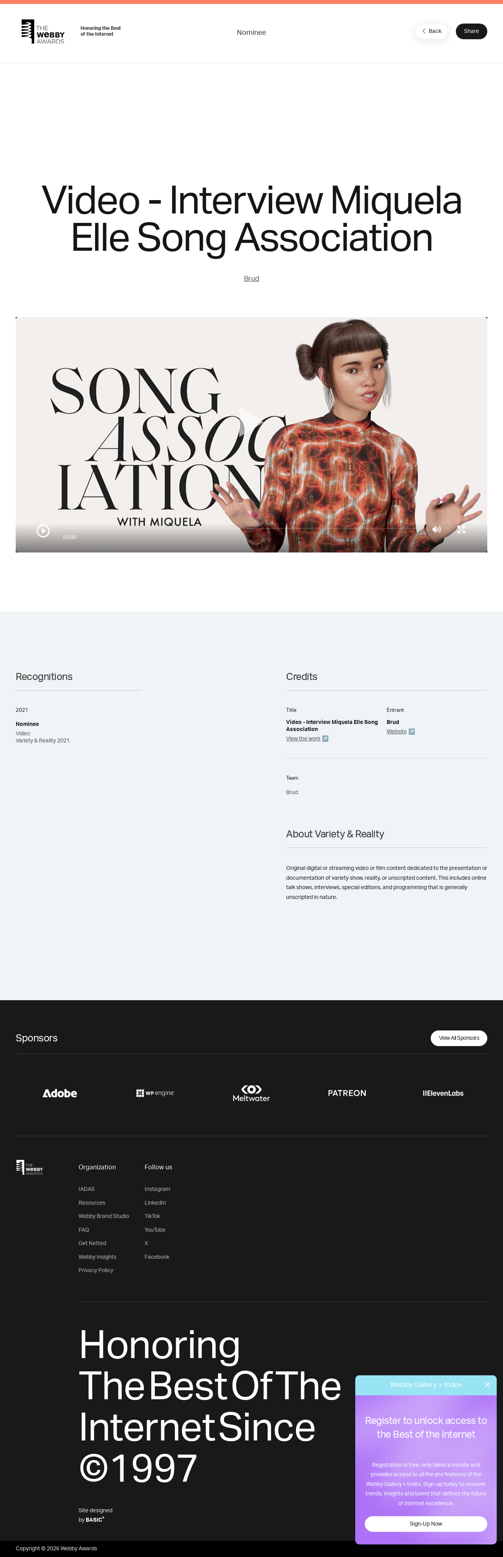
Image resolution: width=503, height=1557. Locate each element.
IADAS (87, 1189)
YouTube (155, 1230)
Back (430, 31)
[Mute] (436, 529)
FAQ (84, 1230)
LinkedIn (155, 1203)
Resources (92, 1203)
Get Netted (92, 1243)
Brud (251, 279)
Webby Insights (97, 1257)
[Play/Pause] (43, 531)
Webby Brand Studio (104, 1216)
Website (397, 732)
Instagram (157, 1189)
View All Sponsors (459, 1038)
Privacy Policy (96, 1270)
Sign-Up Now (426, 1524)
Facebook (157, 1257)
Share (471, 31)
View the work (303, 739)
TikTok (152, 1216)
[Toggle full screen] (461, 529)
